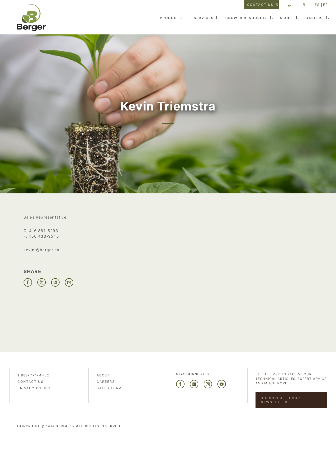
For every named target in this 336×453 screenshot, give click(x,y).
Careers (315, 18)
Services (204, 18)
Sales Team (109, 388)
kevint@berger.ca (41, 249)
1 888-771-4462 (33, 375)
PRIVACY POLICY (34, 388)
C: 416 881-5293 (41, 230)
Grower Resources (246, 18)
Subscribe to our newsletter (280, 400)
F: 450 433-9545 (41, 236)
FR (325, 5)
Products (171, 18)
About (287, 18)
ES (317, 5)
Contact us (260, 5)
